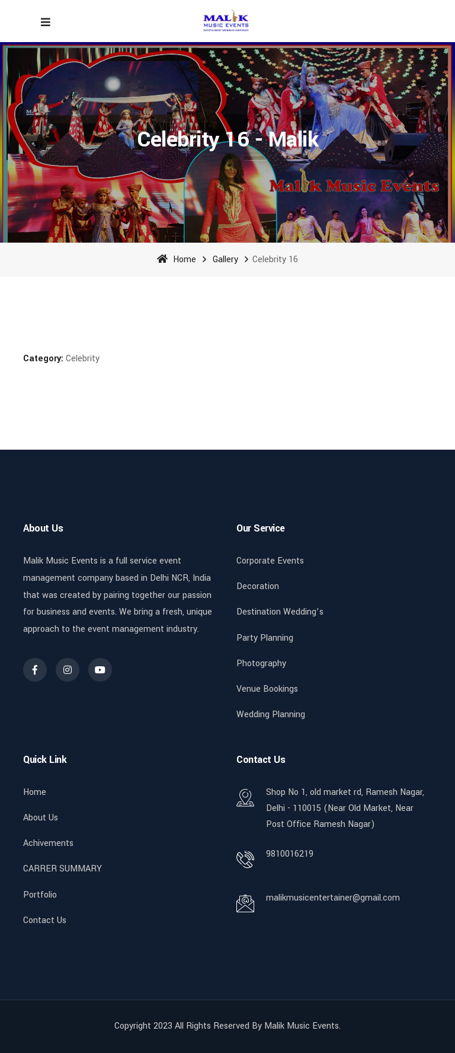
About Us (40, 818)
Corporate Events (270, 561)
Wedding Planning (270, 714)
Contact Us (44, 920)
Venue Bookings (267, 689)
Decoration (257, 586)
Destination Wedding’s (279, 612)
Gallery (225, 259)
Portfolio (40, 895)
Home (176, 259)
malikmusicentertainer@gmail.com (333, 898)
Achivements (48, 843)
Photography (261, 663)
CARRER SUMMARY (62, 869)
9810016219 (289, 854)
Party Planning (264, 638)
